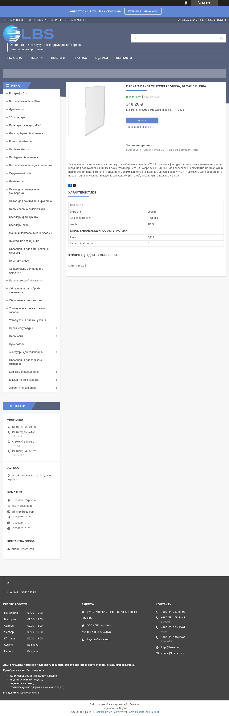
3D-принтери (17, 117)
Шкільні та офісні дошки (24, 379)
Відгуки (101, 58)
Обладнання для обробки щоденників (25, 290)
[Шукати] (221, 38)
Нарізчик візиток (19, 149)
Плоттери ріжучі (19, 260)
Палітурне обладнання (23, 157)
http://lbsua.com (22, 505)
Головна (14, 58)
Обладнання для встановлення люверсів (29, 250)
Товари (36, 58)
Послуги (58, 58)
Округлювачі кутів (20, 173)
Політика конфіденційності (143, 712)
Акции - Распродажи (23, 592)
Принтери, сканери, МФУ (25, 125)
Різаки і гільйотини (21, 141)
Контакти (124, 58)
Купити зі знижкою (143, 11)
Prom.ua (134, 704)
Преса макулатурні (21, 328)
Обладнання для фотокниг (26, 300)
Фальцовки (16, 336)
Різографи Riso (18, 93)
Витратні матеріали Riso (24, 101)
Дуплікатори (17, 109)
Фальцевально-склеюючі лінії (27, 209)
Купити (142, 120)
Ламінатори (16, 181)
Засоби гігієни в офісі (22, 387)
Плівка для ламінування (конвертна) (24, 191)
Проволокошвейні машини (25, 280)
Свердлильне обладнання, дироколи (26, 270)
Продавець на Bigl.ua (114, 708)
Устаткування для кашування (27, 320)
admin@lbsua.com (23, 511)
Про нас (80, 58)
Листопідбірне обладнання (26, 133)
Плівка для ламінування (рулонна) (31, 201)
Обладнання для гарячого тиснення (25, 361)
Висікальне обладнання (24, 241)
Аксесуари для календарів (25, 352)
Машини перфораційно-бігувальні (30, 233)
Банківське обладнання (24, 371)
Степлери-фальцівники (23, 217)
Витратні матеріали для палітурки (30, 165)
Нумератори (17, 344)
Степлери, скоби (19, 225)
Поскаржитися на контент (110, 712)
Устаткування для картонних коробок (27, 310)
